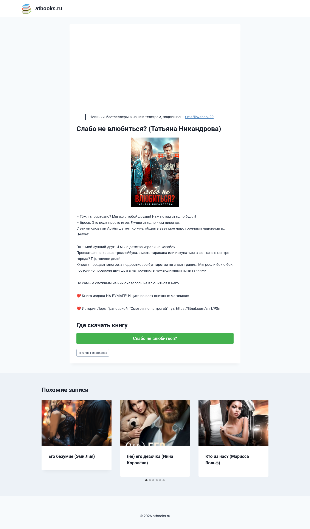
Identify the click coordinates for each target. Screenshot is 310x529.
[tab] (146, 480)
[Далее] (261, 438)
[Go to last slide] (49, 438)
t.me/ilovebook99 (199, 117)
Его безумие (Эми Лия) (71, 456)
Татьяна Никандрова (92, 352)
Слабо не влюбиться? (155, 338)
